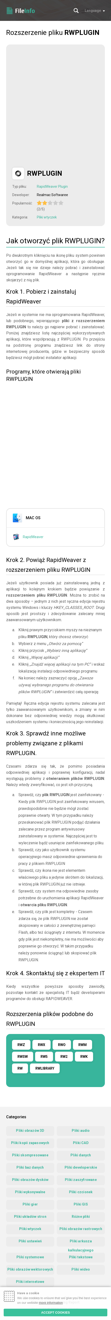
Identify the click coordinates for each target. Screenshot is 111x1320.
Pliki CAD (81, 1143)
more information (51, 1303)
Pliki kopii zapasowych (30, 1143)
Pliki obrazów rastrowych (80, 1229)
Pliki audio (81, 1131)
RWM (82, 1045)
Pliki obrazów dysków (30, 1180)
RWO (62, 1045)
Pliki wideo (80, 1269)
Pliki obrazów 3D (30, 1131)
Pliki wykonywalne (30, 1192)
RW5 (44, 1057)
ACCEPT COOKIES (55, 1312)
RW (20, 1068)
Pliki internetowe (30, 1282)
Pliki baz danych (30, 1167)
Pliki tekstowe (81, 1257)
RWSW (22, 1057)
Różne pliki (81, 1217)
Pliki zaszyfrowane (81, 1180)
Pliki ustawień (30, 1241)
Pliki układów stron (30, 1217)
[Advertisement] (55, 106)
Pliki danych (80, 1155)
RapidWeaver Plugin (52, 186)
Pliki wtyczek (47, 217)
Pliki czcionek (81, 1192)
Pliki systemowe (30, 1257)
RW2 (64, 1057)
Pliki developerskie (81, 1167)
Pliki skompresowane (30, 1155)
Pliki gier (30, 1204)
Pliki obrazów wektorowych (30, 1269)
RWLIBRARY (44, 1068)
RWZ (21, 1045)
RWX (41, 1045)
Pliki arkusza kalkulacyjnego (81, 1243)
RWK (84, 1057)
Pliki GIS (81, 1204)
